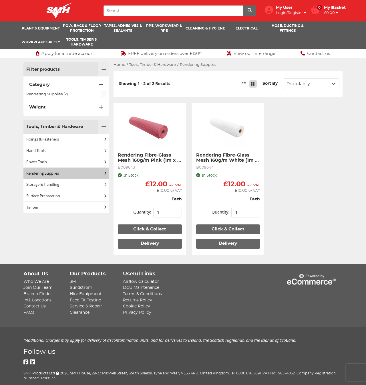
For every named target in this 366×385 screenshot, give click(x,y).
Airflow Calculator (141, 281)
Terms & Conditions (142, 294)
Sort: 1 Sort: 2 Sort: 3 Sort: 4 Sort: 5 (311, 83)
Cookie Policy (136, 306)
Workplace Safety (40, 42)
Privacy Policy (137, 312)
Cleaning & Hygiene (205, 28)
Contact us (315, 53)
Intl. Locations (37, 300)
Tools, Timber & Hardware (81, 42)
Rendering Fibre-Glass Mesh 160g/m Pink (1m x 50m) (147, 158)
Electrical (247, 28)
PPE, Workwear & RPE (164, 28)
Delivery (150, 243)
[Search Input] (173, 10)
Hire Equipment (86, 294)
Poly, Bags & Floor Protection (82, 28)
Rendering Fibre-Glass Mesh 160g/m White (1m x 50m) (227, 158)
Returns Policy (137, 300)
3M (73, 281)
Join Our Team (38, 287)
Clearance (79, 312)
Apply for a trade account (65, 53)
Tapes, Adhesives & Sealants (123, 28)
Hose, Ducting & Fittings (288, 28)
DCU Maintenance (141, 287)
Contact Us (34, 306)
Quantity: (142, 212)
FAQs (28, 312)
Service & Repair (86, 306)
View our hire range (251, 53)
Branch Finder (37, 294)
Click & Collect (149, 229)
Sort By (270, 83)
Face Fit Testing (86, 300)
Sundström (81, 287)
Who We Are (36, 281)
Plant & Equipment (41, 28)
